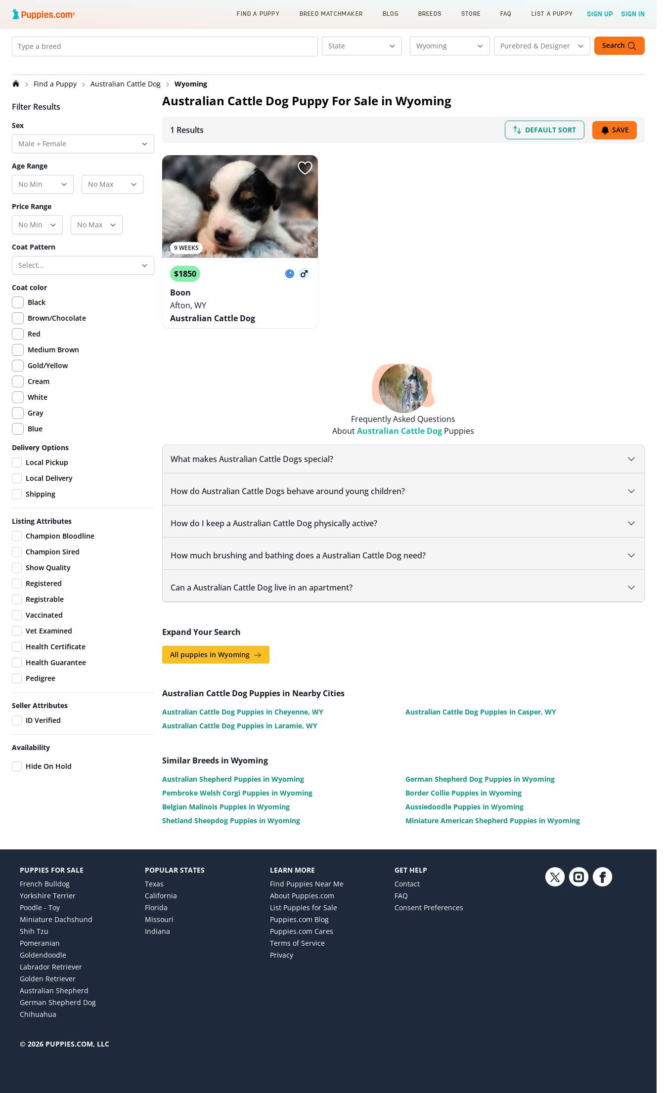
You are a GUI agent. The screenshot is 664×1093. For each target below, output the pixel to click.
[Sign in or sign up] (305, 176)
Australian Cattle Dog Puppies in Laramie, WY (239, 722)
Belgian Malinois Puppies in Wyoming (226, 803)
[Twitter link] (555, 945)
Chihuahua (38, 1010)
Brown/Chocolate (57, 326)
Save (614, 138)
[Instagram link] (578, 945)
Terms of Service (297, 939)
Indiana (157, 927)
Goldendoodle (43, 951)
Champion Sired (46, 560)
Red (34, 342)
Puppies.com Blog (299, 916)
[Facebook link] (602, 945)
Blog (390, 13)
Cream (38, 389)
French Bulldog (45, 880)
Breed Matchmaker (331, 13)
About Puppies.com (302, 892)
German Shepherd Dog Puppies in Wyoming (480, 775)
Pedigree (33, 687)
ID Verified (36, 729)
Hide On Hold (42, 775)
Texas (154, 880)
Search (619, 46)
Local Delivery (42, 487)
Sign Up (600, 14)
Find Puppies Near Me (307, 880)
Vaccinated (37, 624)
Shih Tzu (34, 927)
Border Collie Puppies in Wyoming (463, 789)
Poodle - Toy (40, 904)
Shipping (33, 502)
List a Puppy (552, 13)
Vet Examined (42, 639)
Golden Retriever (48, 975)
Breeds (430, 13)
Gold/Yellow (48, 373)
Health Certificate (49, 655)
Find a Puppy (258, 13)
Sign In (633, 14)
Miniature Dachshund (56, 916)
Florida (156, 904)
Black (36, 310)
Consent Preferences (429, 904)
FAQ (506, 13)
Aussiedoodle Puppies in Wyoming (464, 803)
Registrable (38, 608)
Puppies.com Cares (301, 927)
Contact (407, 880)
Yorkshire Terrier (48, 892)
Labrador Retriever (51, 963)
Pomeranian (40, 939)
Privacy (281, 951)
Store (471, 13)
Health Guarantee (49, 671)
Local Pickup (40, 471)
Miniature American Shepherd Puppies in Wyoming (492, 817)
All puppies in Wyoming (216, 651)
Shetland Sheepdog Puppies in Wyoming (231, 817)
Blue (35, 437)
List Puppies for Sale (303, 904)
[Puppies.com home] (43, 13)
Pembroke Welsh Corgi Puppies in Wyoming (237, 789)
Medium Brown (53, 358)
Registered (37, 592)
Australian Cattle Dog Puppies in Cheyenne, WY (242, 708)
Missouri (159, 916)
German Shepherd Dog (58, 999)
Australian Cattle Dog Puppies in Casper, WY (480, 708)
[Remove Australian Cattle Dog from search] (59, 67)
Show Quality (41, 576)
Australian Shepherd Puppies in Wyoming (233, 775)
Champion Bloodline (53, 544)
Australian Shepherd (54, 987)
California (161, 892)
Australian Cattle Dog (126, 92)
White (37, 405)
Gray (36, 421)
